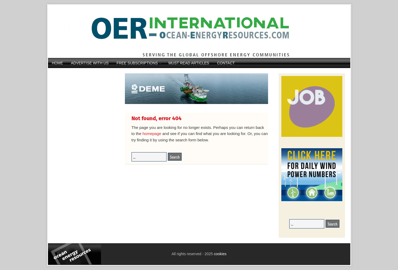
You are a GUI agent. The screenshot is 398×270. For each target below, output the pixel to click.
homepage (151, 133)
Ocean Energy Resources (195, 31)
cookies (219, 254)
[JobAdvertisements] (311, 135)
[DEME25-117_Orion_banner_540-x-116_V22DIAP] (196, 103)
